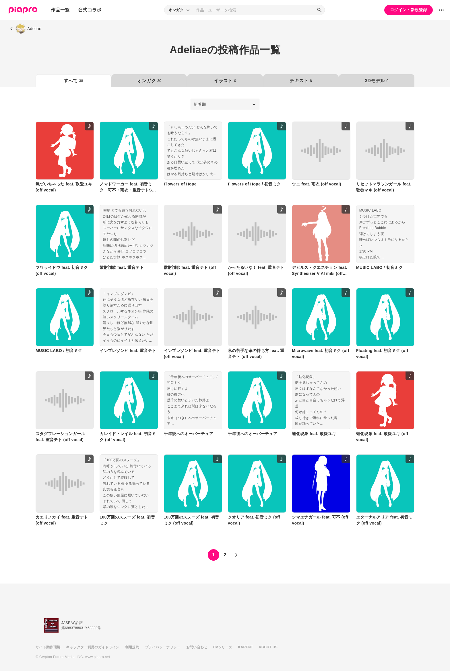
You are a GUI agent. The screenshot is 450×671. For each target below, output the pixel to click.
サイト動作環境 (48, 647)
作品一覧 (60, 9)
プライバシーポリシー (163, 647)
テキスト (301, 80)
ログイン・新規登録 (408, 9)
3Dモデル (376, 80)
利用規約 (132, 647)
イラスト (225, 80)
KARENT (245, 647)
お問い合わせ (196, 647)
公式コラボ (90, 9)
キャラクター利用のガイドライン (92, 647)
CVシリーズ (222, 647)
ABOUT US (268, 647)
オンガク (149, 80)
